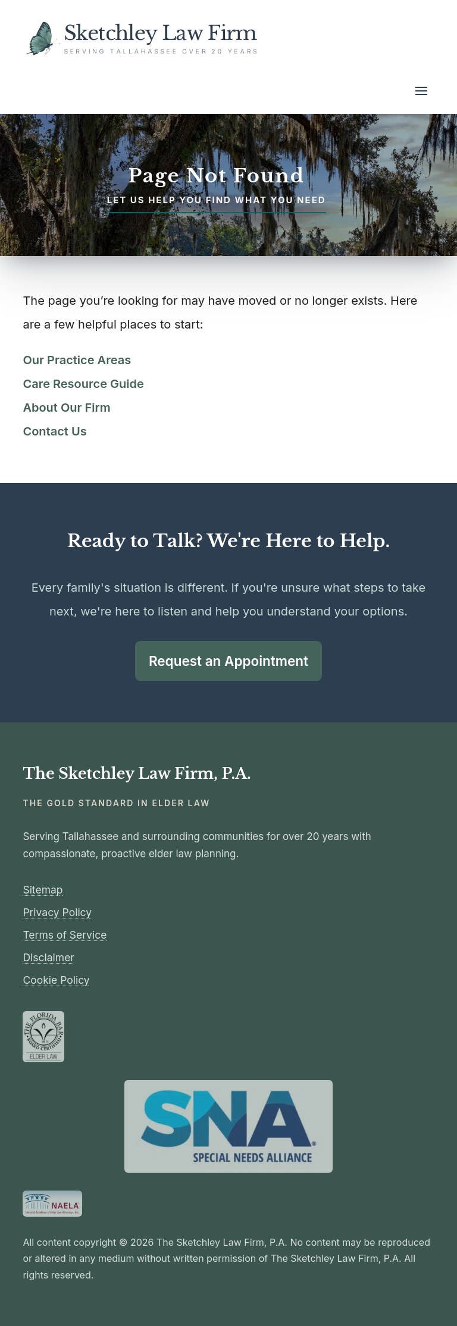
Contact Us (54, 431)
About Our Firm (66, 407)
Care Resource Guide (83, 384)
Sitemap (42, 889)
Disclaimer (48, 957)
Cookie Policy (56, 980)
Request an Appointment (228, 661)
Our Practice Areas (77, 360)
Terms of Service (65, 935)
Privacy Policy (57, 912)
